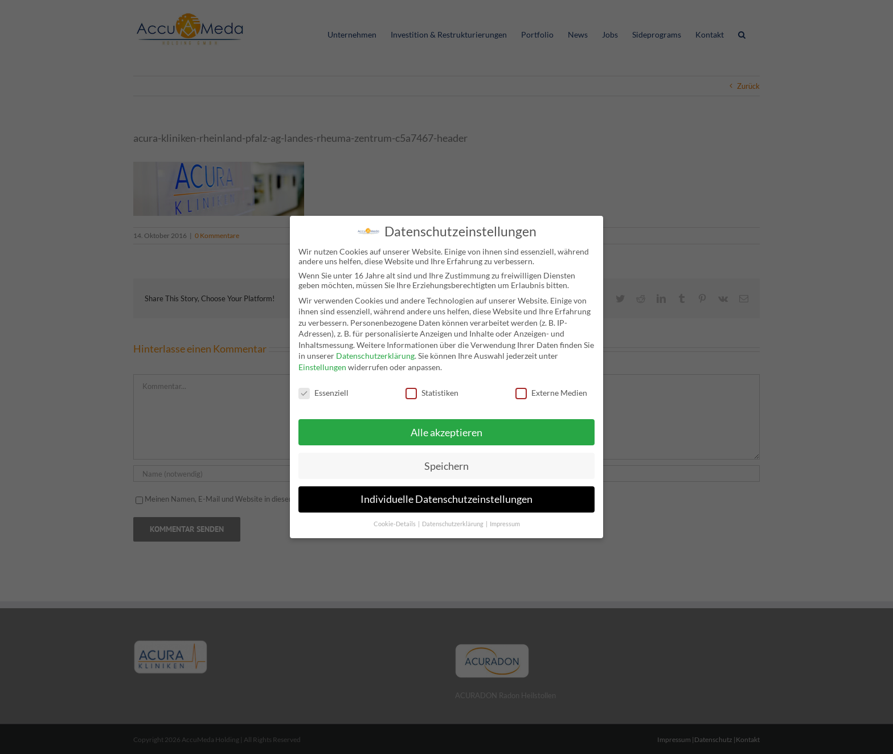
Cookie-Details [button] (395, 522)
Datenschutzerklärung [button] (453, 522)
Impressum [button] (505, 522)
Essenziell (323, 391)
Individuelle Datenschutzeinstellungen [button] (446, 497)
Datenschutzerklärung (375, 354)
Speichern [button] (446, 464)
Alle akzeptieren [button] (446, 430)
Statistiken (431, 391)
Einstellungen (322, 365)
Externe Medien (551, 391)
